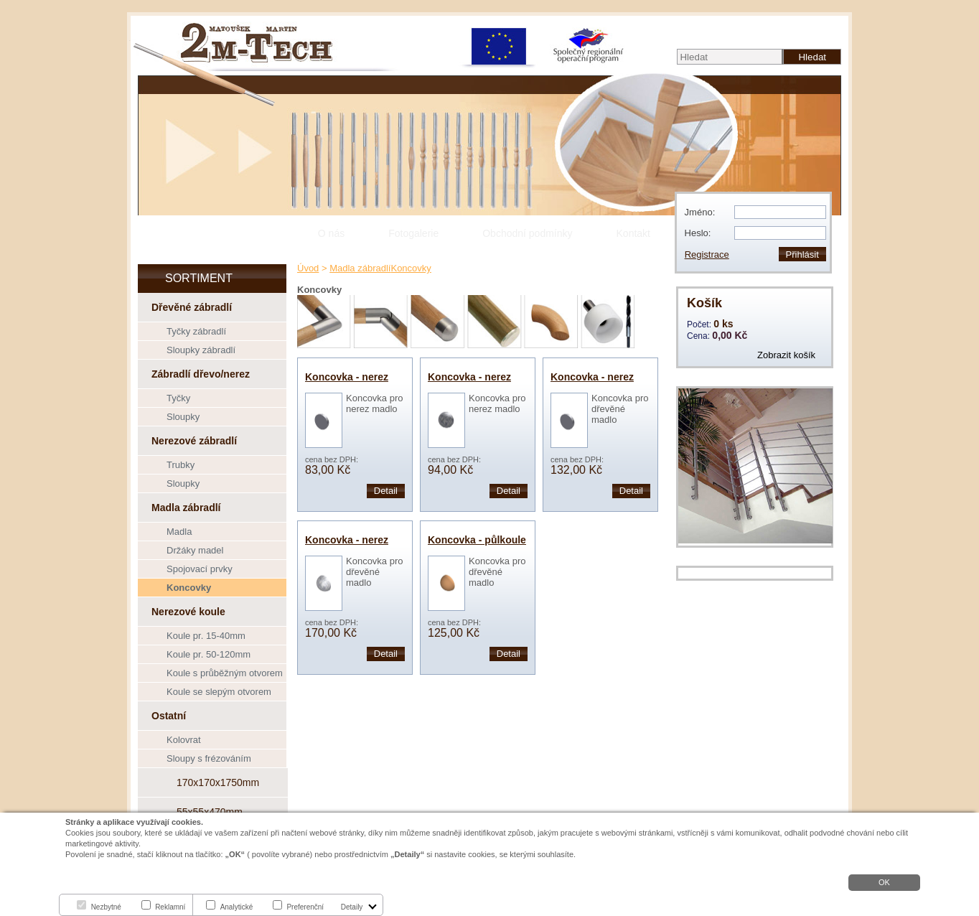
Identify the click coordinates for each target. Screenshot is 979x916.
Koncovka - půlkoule (477, 540)
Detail (386, 490)
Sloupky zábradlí (201, 350)
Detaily (352, 907)
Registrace (707, 254)
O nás (331, 233)
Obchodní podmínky (527, 233)
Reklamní (170, 907)
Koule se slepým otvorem (219, 691)
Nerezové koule (188, 611)
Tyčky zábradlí (196, 331)
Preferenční (305, 907)
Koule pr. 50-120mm (208, 654)
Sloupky (183, 416)
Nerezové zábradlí (194, 441)
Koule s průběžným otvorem (225, 673)
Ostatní (168, 715)
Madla (179, 531)
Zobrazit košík (786, 355)
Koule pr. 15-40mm (206, 635)
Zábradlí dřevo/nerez (200, 374)
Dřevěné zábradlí (191, 307)
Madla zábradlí (185, 507)
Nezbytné (106, 907)
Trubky (181, 464)
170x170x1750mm (218, 782)
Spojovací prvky (200, 569)
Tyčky (178, 398)
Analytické (236, 907)
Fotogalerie (413, 233)
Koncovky (189, 587)
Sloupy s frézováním (209, 758)
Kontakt (633, 233)
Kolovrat (184, 739)
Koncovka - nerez (346, 377)
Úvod (308, 268)
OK (884, 882)
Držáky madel (195, 550)
